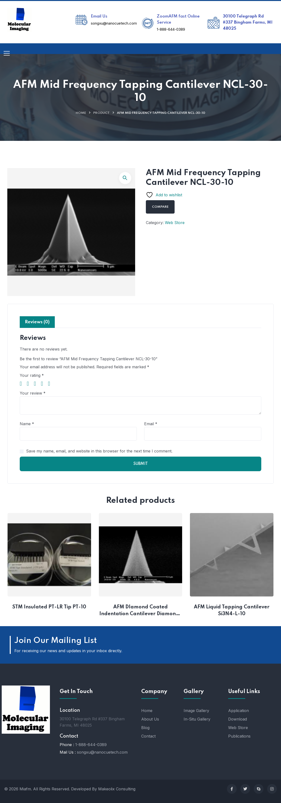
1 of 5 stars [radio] (23, 384)
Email (150, 423)
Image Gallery (196, 710)
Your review (33, 393)
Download (237, 719)
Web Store (175, 222)
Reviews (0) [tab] (37, 322)
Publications (239, 736)
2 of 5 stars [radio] (30, 384)
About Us (150, 719)
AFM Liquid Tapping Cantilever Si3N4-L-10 (232, 610)
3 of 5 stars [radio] (37, 384)
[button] (125, 178)
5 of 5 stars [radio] (51, 384)
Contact (148, 736)
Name (27, 423)
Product (101, 113)
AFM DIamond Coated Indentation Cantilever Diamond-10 (140, 611)
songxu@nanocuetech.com (114, 23)
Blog (145, 727)
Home (81, 113)
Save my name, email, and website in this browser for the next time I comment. (99, 451)
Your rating (32, 375)
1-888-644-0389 (171, 29)
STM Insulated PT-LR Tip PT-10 (49, 607)
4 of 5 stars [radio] (44, 384)
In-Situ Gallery (197, 719)
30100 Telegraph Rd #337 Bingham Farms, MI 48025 (247, 22)
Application (238, 710)
